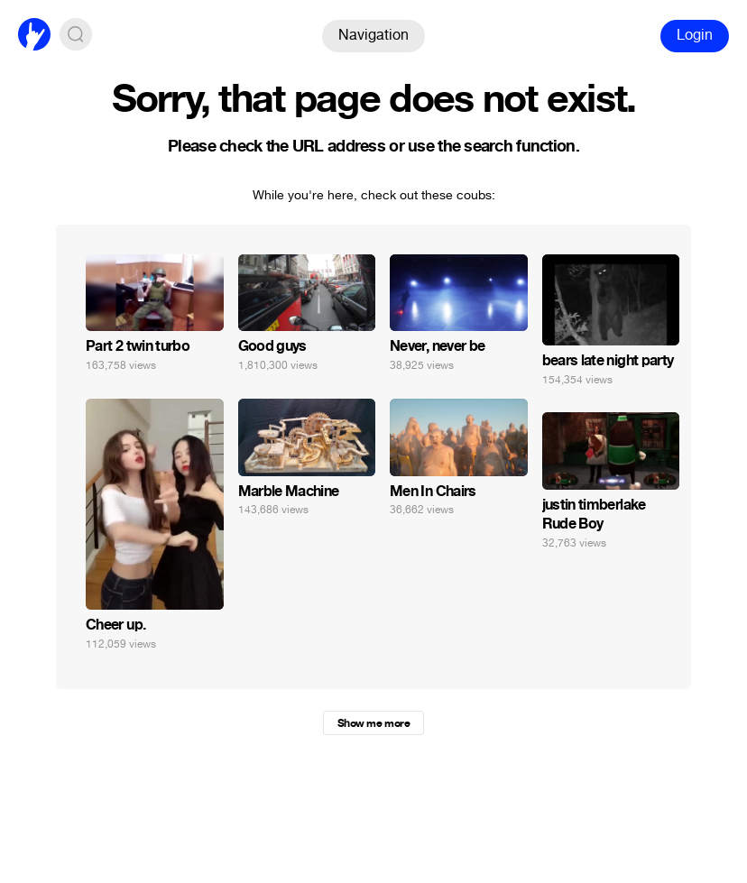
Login (695, 34)
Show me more (373, 723)
